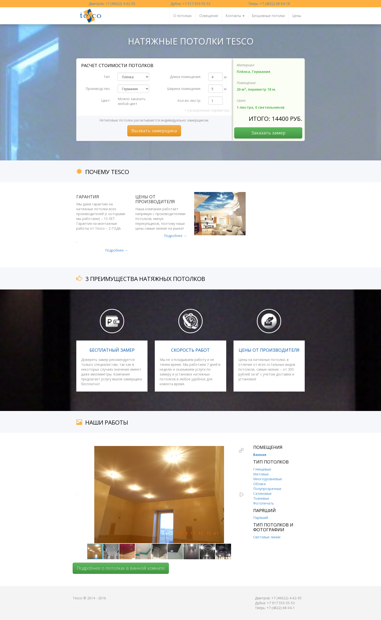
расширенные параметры (206, 110)
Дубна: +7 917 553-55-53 (190, 3)
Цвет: (105, 100)
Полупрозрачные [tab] (267, 488)
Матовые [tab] (261, 474)
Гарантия (87, 197)
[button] (241, 450)
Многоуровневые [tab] (267, 479)
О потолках (182, 15)
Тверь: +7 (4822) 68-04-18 (269, 3)
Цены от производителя (155, 199)
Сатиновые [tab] (262, 493)
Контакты (235, 15)
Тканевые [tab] (261, 498)
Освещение (208, 15)
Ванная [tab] (259, 454)
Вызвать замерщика (154, 130)
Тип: (107, 76)
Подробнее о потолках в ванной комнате (121, 568)
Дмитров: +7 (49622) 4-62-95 (112, 3)
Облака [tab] (259, 483)
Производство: (98, 88)
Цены (296, 15)
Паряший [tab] (260, 517)
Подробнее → (116, 250)
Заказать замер (268, 133)
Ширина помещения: (184, 88)
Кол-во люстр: (189, 100)
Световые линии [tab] (266, 537)
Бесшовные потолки (268, 15)
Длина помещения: (185, 76)
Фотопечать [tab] (263, 503)
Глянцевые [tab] (262, 469)
